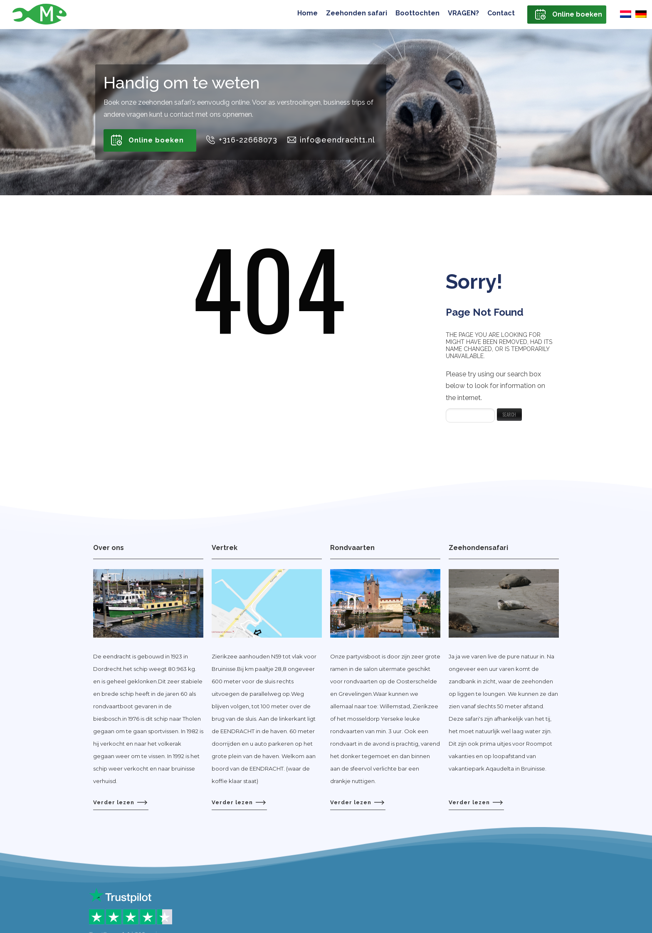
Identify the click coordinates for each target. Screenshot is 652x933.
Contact (501, 13)
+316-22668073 (248, 139)
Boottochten (417, 13)
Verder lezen (120, 802)
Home (307, 13)
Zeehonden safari (356, 13)
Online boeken (577, 14)
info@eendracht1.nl (337, 139)
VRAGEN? (463, 13)
